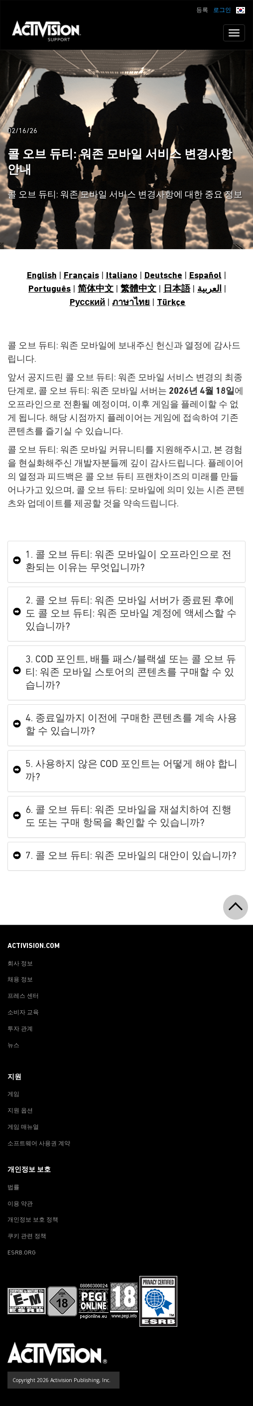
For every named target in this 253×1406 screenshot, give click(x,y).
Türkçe (171, 303)
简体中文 (96, 289)
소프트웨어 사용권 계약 (38, 1144)
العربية (209, 289)
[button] (240, 9)
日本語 (176, 289)
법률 (13, 1188)
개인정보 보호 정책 (32, 1220)
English (42, 276)
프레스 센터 (23, 996)
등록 (202, 10)
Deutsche (163, 276)
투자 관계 (20, 1029)
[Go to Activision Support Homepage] (51, 32)
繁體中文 (138, 289)
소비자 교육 (23, 1013)
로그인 (222, 10)
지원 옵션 (20, 1111)
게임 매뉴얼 (23, 1127)
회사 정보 (20, 964)
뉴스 (13, 1046)
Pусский (88, 303)
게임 (13, 1094)
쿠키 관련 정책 (26, 1237)
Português (49, 289)
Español (205, 276)
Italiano (121, 276)
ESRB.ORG (21, 1253)
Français (81, 276)
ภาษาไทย (131, 303)
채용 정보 (20, 980)
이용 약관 (20, 1204)
